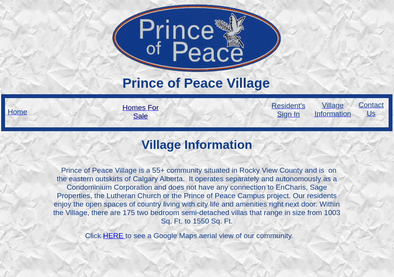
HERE (114, 236)
